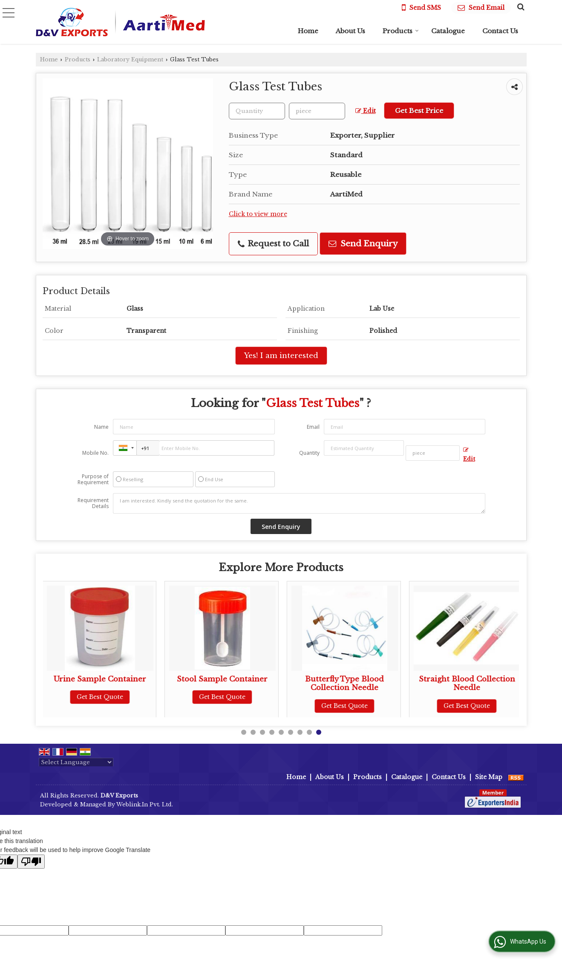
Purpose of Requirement (93, 479)
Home (308, 31)
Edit (365, 111)
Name (101, 426)
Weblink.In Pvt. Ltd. (144, 804)
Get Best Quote (101, 697)
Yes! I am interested (281, 355)
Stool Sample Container (223, 679)
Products (401, 31)
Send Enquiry (363, 243)
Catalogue (448, 31)
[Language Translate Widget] (76, 762)
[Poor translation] (31, 862)
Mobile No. (95, 452)
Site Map (488, 777)
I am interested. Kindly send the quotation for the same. (299, 503)
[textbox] (317, 111)
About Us (350, 31)
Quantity (309, 452)
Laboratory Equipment (130, 59)
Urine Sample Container (101, 679)
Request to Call (273, 243)
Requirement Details (93, 503)
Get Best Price (419, 111)
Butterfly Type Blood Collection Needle (345, 683)
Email (313, 426)
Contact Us (500, 31)
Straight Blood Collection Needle (468, 683)
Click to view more (258, 214)
